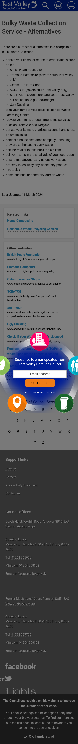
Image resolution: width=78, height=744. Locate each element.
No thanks (30, 392)
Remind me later (46, 392)
